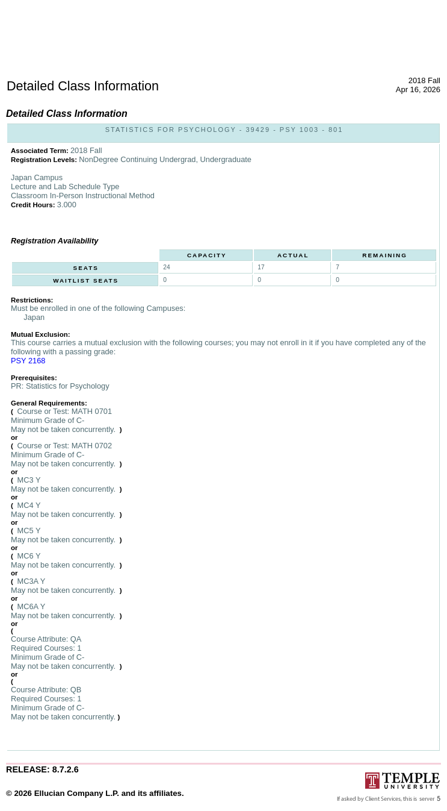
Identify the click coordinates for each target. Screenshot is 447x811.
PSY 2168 (28, 360)
